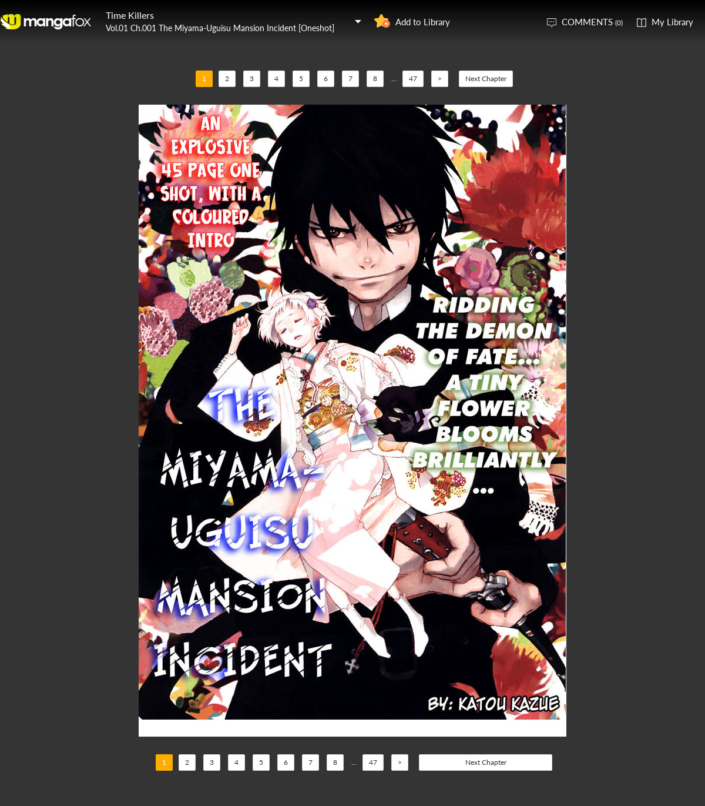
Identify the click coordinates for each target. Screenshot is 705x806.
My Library (672, 21)
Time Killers (130, 15)
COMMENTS (592, 21)
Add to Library (422, 21)
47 (413, 78)
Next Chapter (485, 78)
